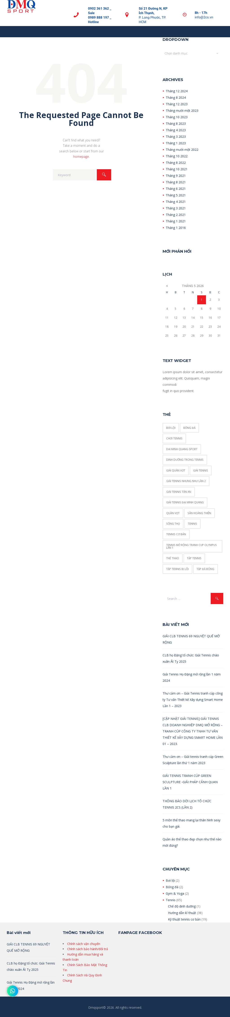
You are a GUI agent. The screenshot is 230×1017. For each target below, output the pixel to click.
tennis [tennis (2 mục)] (192, 523)
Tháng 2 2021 (176, 215)
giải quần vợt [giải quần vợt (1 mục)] (175, 470)
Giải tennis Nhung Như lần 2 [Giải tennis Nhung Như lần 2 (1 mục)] (186, 481)
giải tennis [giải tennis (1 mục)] (200, 470)
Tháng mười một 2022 (182, 149)
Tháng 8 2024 (176, 97)
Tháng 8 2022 (176, 162)
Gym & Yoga (175, 893)
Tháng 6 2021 (176, 188)
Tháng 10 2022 (177, 156)
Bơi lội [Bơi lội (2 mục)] (170, 428)
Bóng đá (172, 887)
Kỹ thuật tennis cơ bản (184, 919)
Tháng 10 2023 (177, 117)
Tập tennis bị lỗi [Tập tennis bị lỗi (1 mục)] (177, 569)
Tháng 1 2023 (176, 143)
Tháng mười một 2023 (182, 110)
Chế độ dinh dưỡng (182, 906)
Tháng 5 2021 (176, 195)
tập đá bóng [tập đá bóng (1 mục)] (205, 569)
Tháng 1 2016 (176, 228)
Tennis (170, 900)
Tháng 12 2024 (177, 91)
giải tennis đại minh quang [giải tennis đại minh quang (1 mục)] (185, 502)
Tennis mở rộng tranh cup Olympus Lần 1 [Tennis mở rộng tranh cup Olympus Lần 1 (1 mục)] (191, 546)
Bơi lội (170, 880)
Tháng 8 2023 (176, 123)
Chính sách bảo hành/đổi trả (87, 949)
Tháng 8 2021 (176, 182)
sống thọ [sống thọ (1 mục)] (173, 523)
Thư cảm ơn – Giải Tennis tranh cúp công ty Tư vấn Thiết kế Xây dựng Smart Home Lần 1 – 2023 (193, 699)
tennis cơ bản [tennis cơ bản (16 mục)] (176, 534)
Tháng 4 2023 (176, 130)
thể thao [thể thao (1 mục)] (172, 558)
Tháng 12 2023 (177, 104)
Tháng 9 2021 (176, 175)
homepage (81, 156)
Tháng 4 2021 (176, 201)
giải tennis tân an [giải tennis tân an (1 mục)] (178, 491)
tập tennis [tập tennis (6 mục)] (194, 558)
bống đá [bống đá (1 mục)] (189, 428)
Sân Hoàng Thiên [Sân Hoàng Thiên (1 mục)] (199, 513)
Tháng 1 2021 (176, 221)
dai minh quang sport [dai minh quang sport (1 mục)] (181, 449)
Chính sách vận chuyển (83, 944)
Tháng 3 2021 (176, 208)
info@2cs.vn (204, 17)
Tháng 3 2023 (176, 136)
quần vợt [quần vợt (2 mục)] (173, 513)
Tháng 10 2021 (177, 169)
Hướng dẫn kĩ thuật (182, 913)
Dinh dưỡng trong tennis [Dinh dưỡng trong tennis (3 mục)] (184, 459)
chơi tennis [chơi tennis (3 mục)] (174, 438)
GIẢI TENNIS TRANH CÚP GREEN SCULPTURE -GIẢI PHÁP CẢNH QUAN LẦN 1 (190, 782)
